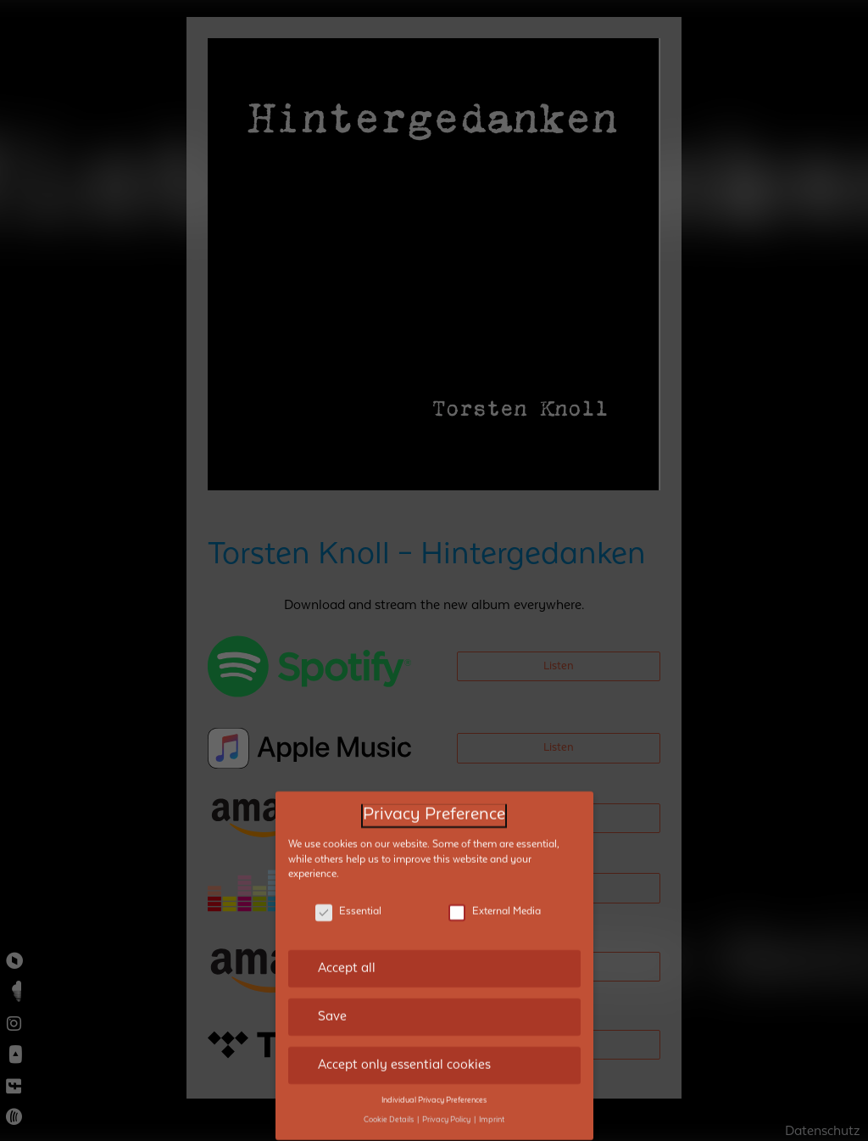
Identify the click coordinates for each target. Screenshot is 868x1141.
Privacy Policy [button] (447, 1097)
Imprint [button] (491, 1097)
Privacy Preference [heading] (434, 792)
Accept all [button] (347, 945)
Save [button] (332, 994)
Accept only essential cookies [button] (404, 1042)
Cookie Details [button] (389, 1097)
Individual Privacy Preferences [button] (434, 1077)
